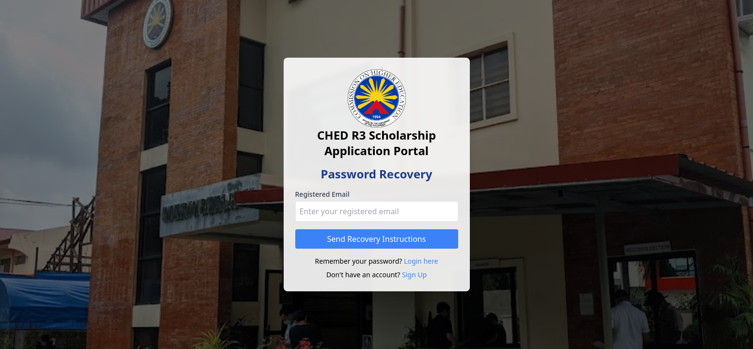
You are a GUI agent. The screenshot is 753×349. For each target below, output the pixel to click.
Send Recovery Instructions (376, 239)
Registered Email (322, 194)
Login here (421, 261)
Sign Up (414, 274)
